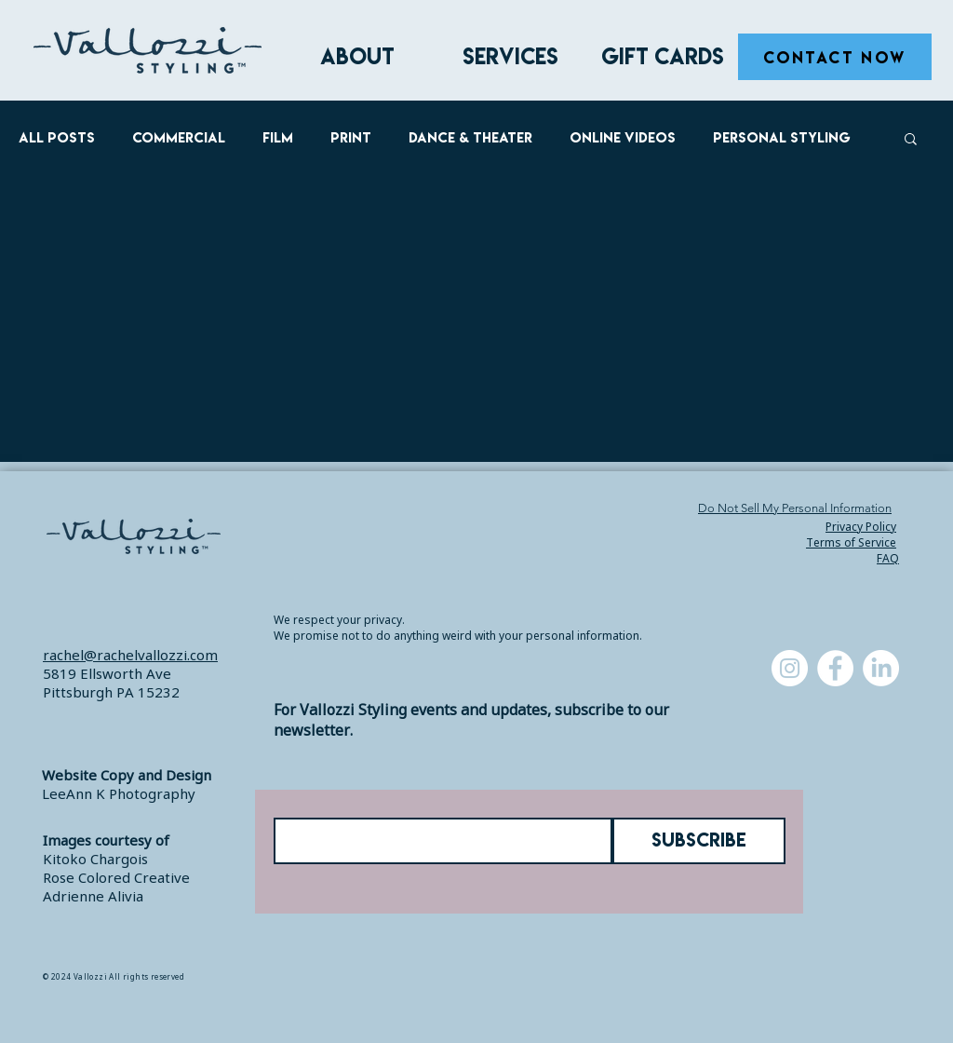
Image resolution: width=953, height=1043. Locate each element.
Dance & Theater (470, 137)
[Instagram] (790, 668)
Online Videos (623, 137)
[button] (510, 57)
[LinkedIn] (881, 668)
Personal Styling (781, 137)
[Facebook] (835, 668)
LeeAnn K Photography (118, 793)
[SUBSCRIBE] (698, 841)
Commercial (178, 137)
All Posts (57, 137)
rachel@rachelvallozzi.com (130, 654)
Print (350, 137)
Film (277, 137)
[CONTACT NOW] (835, 57)
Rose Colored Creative (116, 877)
